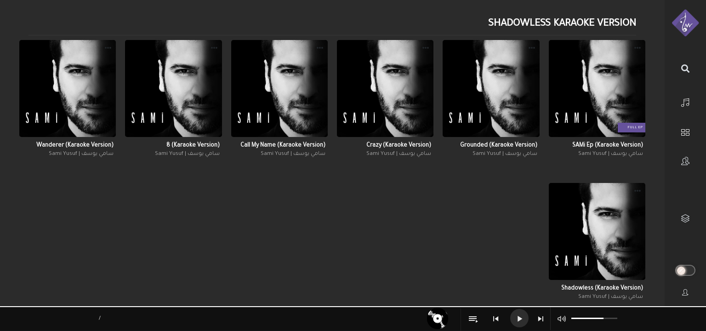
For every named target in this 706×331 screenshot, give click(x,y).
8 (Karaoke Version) (193, 146)
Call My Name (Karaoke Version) (282, 146)
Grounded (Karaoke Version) (498, 146)
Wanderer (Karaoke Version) (75, 146)
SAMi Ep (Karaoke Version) (607, 146)
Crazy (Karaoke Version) (398, 146)
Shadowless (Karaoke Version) (602, 288)
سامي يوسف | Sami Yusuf (610, 154)
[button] (637, 49)
